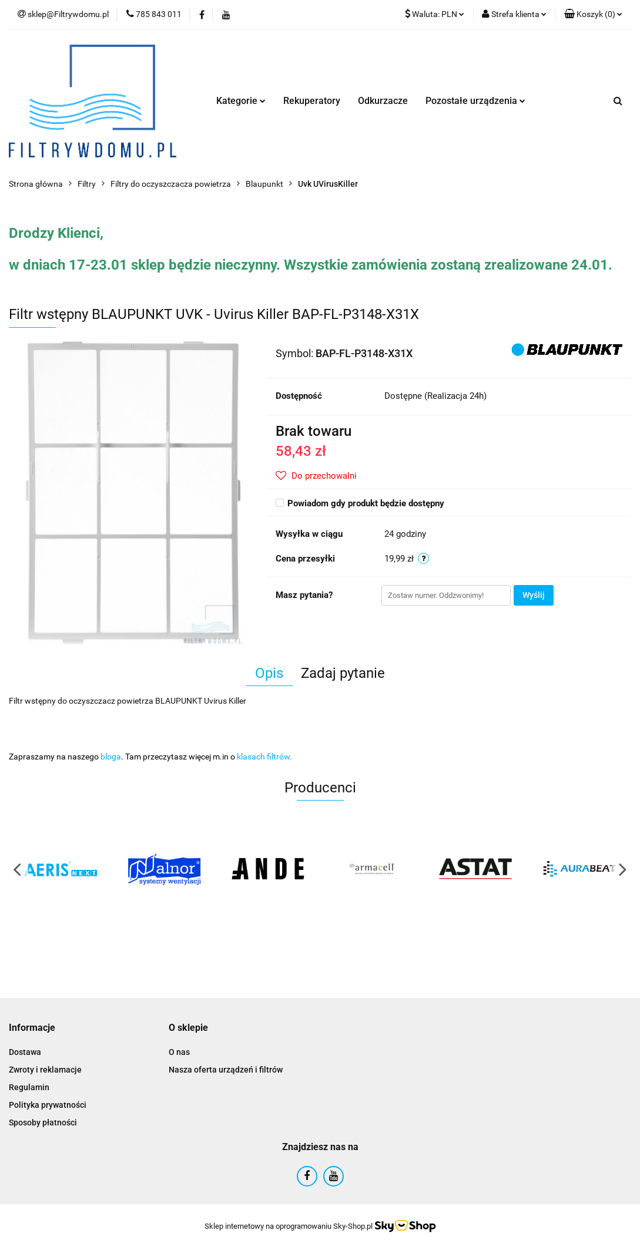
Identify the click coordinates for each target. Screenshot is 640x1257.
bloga (110, 756)
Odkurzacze (383, 100)
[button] (593, 14)
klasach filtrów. (264, 756)
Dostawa (25, 1052)
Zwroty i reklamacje (45, 1069)
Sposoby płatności (43, 1122)
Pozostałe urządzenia (475, 100)
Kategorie (241, 100)
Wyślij (533, 595)
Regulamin (29, 1087)
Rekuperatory (311, 100)
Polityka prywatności (47, 1105)
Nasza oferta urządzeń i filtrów (226, 1069)
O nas (179, 1052)
